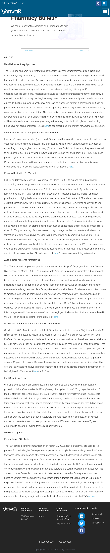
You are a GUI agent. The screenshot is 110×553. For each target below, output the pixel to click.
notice (91, 496)
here (46, 126)
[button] (105, 11)
